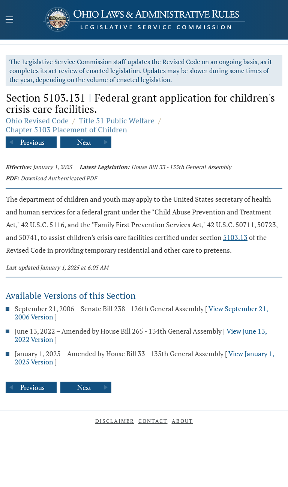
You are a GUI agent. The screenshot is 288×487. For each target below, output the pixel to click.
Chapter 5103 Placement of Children (66, 129)
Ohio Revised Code (37, 120)
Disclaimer (114, 420)
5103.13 (235, 237)
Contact (153, 420)
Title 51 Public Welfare (116, 120)
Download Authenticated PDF (59, 178)
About (182, 420)
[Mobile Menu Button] (9, 20)
